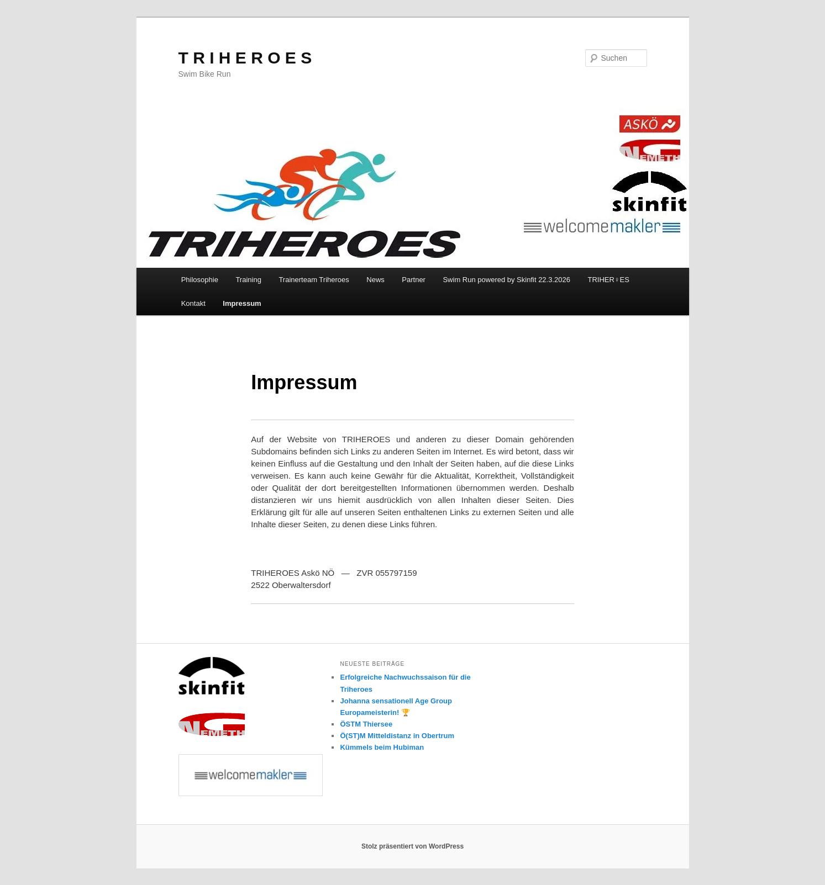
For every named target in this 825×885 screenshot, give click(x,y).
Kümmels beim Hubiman (382, 747)
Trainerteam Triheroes (313, 279)
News (375, 279)
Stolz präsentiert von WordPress (412, 846)
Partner (413, 279)
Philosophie (199, 279)
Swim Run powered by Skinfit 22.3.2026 (506, 279)
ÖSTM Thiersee (366, 724)
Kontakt (193, 303)
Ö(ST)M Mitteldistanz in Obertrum (397, 736)
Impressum (242, 303)
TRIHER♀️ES (608, 279)
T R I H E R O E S (245, 58)
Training (248, 279)
